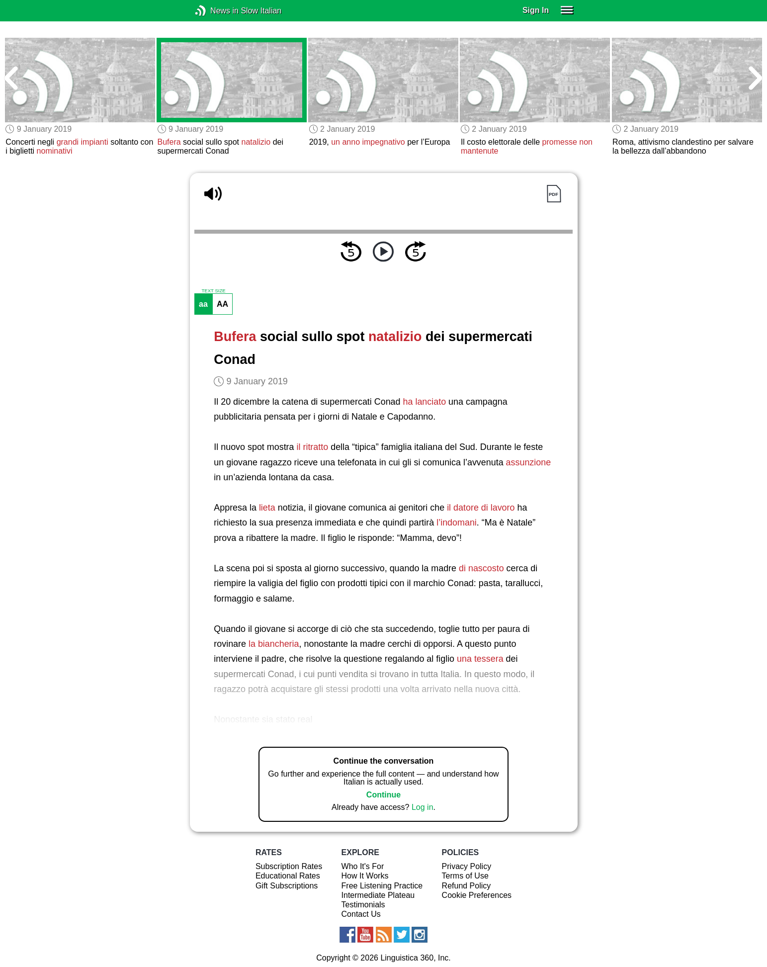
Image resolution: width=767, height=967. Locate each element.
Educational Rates (288, 876)
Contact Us (361, 914)
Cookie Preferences (477, 895)
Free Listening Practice (382, 885)
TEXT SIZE (213, 290)
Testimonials (363, 904)
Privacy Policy (467, 866)
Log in (422, 807)
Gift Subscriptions (287, 885)
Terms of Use (465, 876)
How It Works (365, 876)
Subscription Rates (289, 866)
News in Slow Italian (215, 10)
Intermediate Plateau (378, 895)
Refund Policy (466, 885)
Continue (383, 795)
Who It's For (362, 866)
